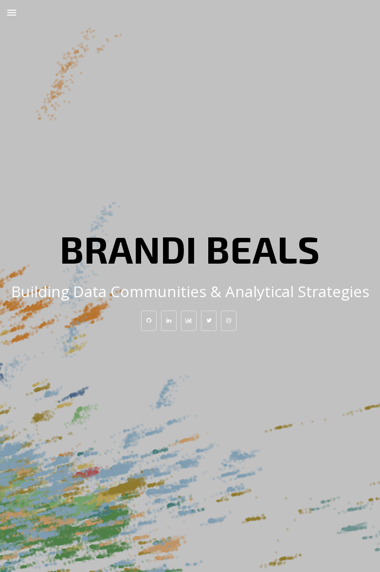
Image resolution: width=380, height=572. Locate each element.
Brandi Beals (190, 248)
